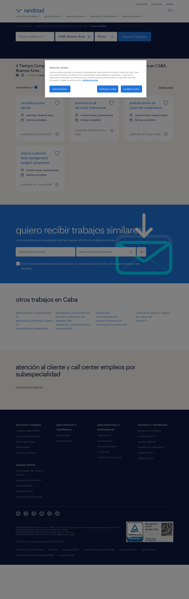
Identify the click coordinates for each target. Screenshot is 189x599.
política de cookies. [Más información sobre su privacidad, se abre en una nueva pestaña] (90, 80)
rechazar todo (107, 88)
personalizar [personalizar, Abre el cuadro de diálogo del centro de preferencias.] (60, 88)
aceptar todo (131, 88)
